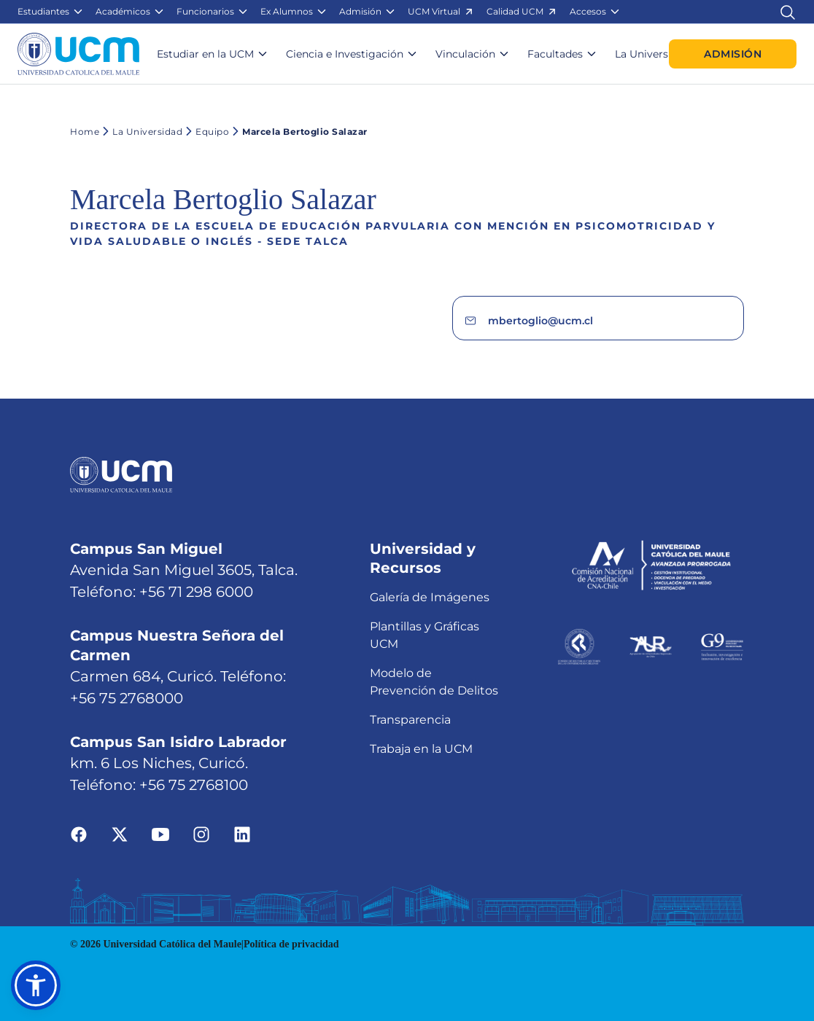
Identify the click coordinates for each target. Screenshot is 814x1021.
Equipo (205, 131)
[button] (51, 11)
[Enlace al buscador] (787, 11)
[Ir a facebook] (79, 834)
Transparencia (410, 720)
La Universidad (140, 131)
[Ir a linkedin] (242, 834)
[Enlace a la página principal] (78, 54)
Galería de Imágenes (429, 597)
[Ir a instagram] (201, 834)
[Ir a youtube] (160, 834)
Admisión (732, 53)
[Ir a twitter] (119, 834)
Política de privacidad (291, 944)
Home (84, 131)
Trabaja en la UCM (421, 749)
